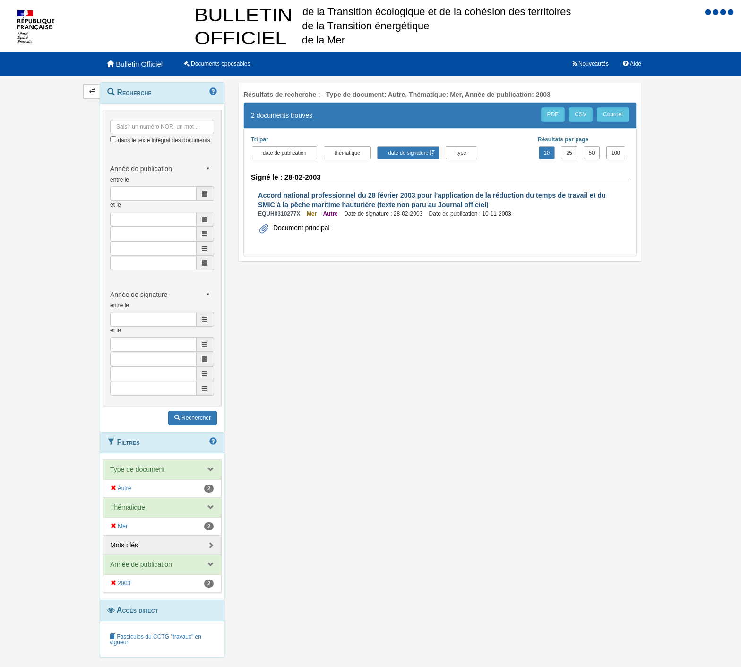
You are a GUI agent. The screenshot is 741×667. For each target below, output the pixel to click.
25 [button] (569, 153)
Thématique (127, 507)
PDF (553, 114)
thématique (347, 153)
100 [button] (616, 153)
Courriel (613, 114)
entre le (119, 179)
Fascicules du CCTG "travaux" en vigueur (155, 639)
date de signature (408, 153)
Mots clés (124, 545)
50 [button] (592, 153)
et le (115, 204)
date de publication (284, 153)
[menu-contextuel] (113, 139)
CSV (580, 114)
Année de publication (141, 564)
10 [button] (547, 153)
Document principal (300, 228)
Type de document (137, 469)
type (461, 153)
